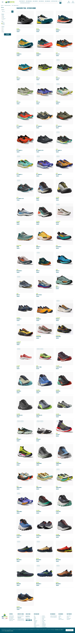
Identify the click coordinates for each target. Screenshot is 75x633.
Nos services (41, 1)
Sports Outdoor (61, 619)
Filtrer (7, 34)
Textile (68, 617)
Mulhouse (43, 617)
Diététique (68, 619)
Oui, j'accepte (69, 630)
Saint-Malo (43, 626)
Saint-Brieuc (44, 625)
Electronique (69, 618)
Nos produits (22, 1)
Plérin (43, 619)
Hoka (3, 17)
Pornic (43, 621)
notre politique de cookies (9, 630)
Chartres (35, 621)
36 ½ (3, 31)
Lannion (35, 626)
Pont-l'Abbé (43, 620)
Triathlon (60, 618)
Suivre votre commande (19, 617)
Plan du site (11, 620)
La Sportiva (3, 18)
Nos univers (35, 1)
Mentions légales (12, 619)
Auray (35, 617)
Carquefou (35, 620)
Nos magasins (29, 1)
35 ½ (3, 29)
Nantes (43, 618)
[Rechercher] (12, 12)
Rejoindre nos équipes (21, 620)
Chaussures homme (8, 5)
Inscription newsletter (28, 616)
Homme (3, 23)
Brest (35, 619)
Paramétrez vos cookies (59, 629)
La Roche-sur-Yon (36, 625)
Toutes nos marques (53, 617)
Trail (59, 617)
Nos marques (47, 1)
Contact (60, 1)
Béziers (35, 618)
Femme (3, 22)
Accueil (2, 5)
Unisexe (3, 24)
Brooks (3, 16)
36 (2, 30)
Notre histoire (54, 1)
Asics (3, 15)
